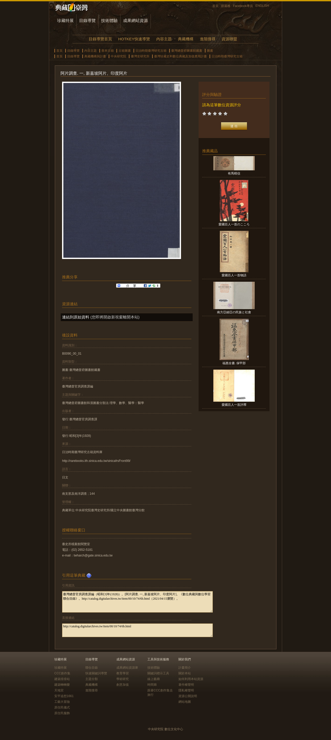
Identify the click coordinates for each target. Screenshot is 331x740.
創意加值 (122, 684)
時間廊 (152, 684)
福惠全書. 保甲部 (234, 363)
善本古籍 (107, 50)
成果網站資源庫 (127, 667)
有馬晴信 (234, 173)
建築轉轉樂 (62, 684)
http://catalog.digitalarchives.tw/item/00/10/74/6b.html (137, 630)
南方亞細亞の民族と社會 (234, 312)
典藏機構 (185, 39)
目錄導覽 (87, 20)
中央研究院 (118, 56)
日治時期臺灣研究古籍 (151, 50)
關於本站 (184, 673)
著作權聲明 (186, 684)
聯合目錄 (91, 667)
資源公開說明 (187, 696)
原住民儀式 (62, 707)
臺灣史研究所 (140, 56)
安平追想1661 (64, 696)
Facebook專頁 (243, 6)
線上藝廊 (153, 679)
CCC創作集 (62, 673)
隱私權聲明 (186, 690)
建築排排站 (62, 679)
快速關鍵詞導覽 (96, 673)
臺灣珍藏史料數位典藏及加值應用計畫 (180, 56)
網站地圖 (184, 702)
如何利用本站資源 (190, 679)
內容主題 (164, 39)
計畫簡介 (184, 667)
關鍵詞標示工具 (158, 673)
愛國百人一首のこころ (234, 224)
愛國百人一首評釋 (234, 405)
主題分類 (91, 679)
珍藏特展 (65, 20)
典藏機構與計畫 (95, 56)
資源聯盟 (229, 39)
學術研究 (122, 679)
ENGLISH (262, 5)
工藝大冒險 (62, 702)
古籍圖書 (124, 50)
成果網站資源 (135, 20)
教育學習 (122, 673)
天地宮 (59, 690)
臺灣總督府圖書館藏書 (186, 50)
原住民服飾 (62, 713)
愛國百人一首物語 (234, 275)
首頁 (215, 6)
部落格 (225, 6)
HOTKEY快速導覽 (134, 39)
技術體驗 (109, 20)
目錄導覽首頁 (100, 39)
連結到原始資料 (75, 317)
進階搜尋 (207, 39)
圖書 (210, 50)
